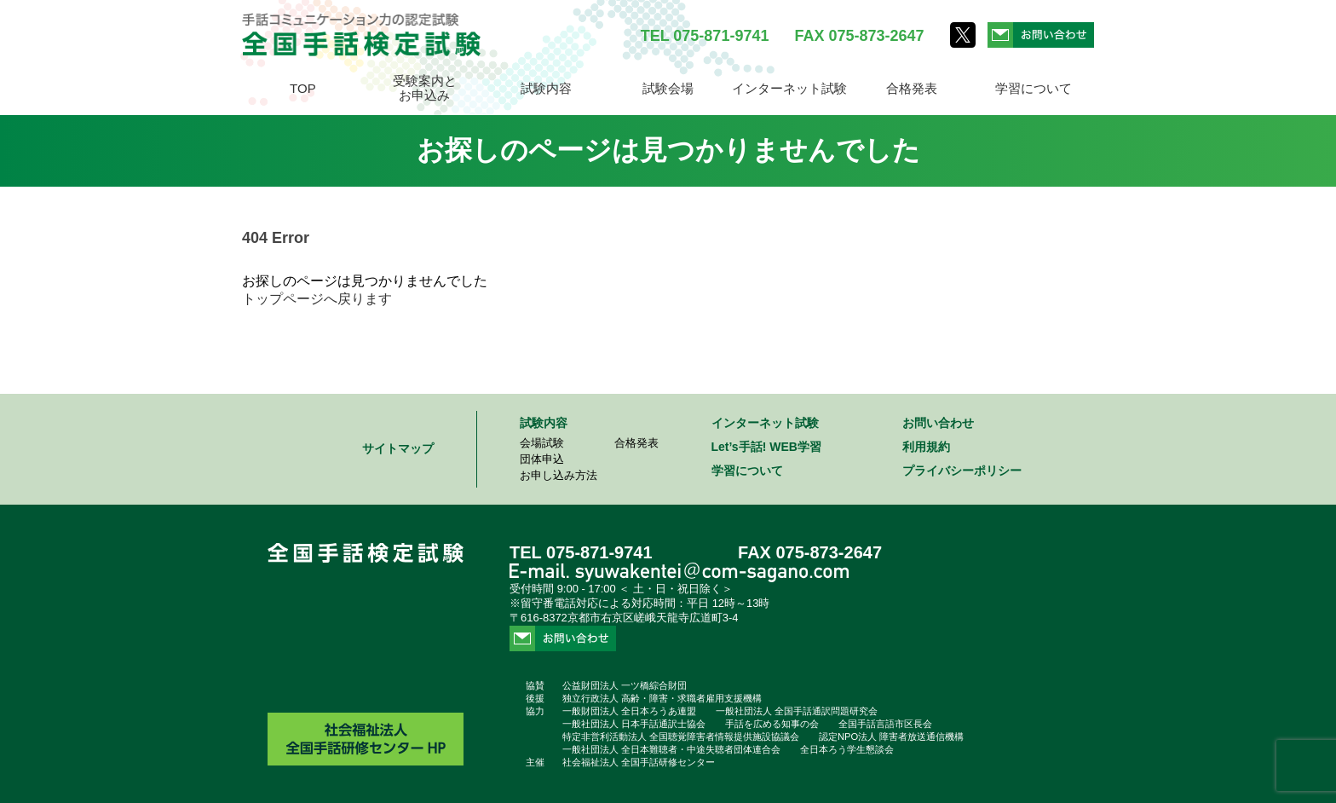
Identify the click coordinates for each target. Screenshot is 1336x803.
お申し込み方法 (558, 475)
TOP (303, 88)
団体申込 (542, 459)
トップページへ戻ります (317, 299)
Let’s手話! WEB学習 (766, 446)
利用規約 (926, 446)
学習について (1033, 88)
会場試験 (542, 442)
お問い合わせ (938, 423)
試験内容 (546, 88)
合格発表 (911, 88)
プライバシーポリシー (962, 470)
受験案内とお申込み (425, 87)
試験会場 (668, 88)
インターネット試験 (789, 88)
